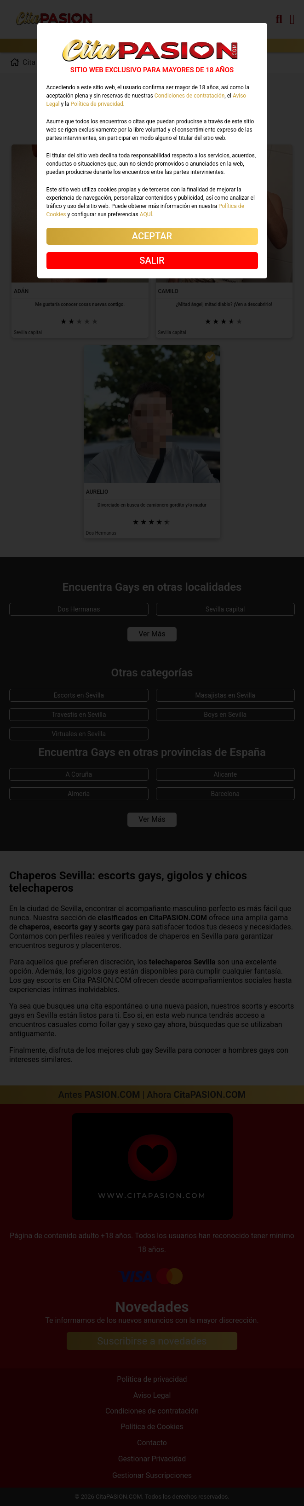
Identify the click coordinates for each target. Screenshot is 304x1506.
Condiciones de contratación (189, 95)
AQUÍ (146, 214)
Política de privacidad (97, 104)
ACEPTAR (152, 236)
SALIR (151, 260)
